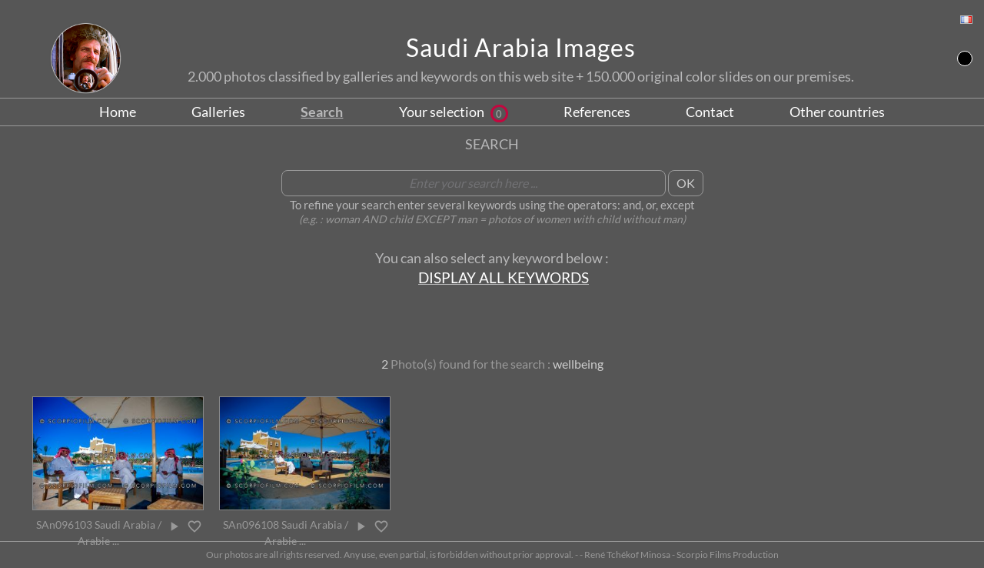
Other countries (837, 111)
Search (322, 111)
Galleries (218, 111)
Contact (710, 111)
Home (117, 111)
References (596, 111)
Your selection (453, 111)
